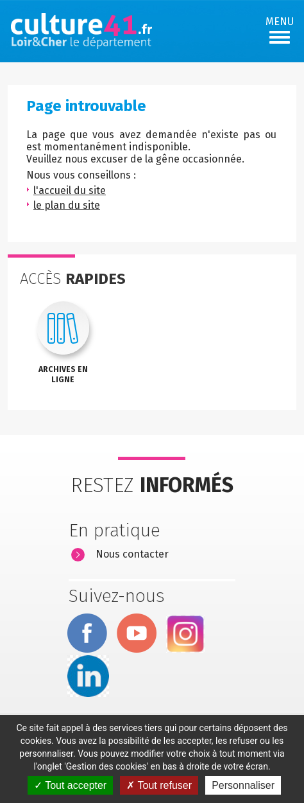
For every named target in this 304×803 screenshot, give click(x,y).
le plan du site (66, 205)
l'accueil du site (69, 190)
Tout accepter (70, 785)
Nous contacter (132, 554)
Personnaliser (243, 785)
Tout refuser (159, 785)
